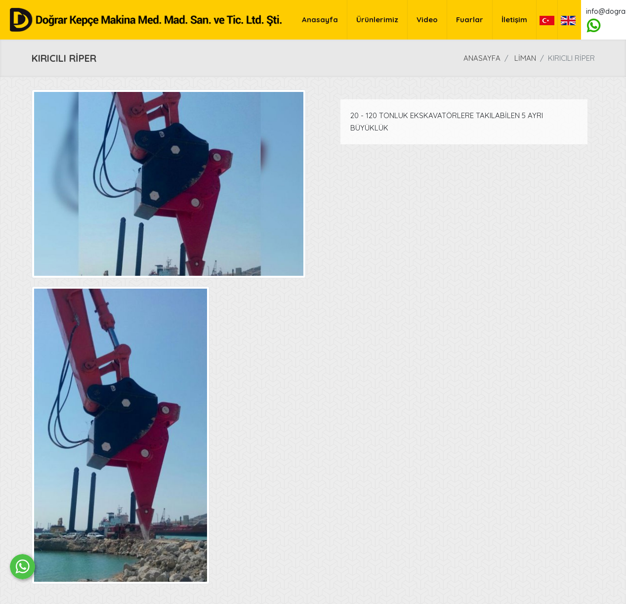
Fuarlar (469, 19)
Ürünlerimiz (377, 19)
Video (427, 19)
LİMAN (525, 58)
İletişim (514, 19)
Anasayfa (320, 19)
